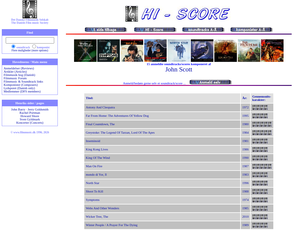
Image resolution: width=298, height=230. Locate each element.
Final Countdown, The (100, 124)
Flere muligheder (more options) (29, 50)
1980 (245, 124)
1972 (245, 107)
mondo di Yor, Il (96, 174)
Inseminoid (93, 141)
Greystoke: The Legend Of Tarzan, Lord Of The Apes (120, 132)
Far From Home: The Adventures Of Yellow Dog (117, 115)
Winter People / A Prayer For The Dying (112, 225)
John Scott (178, 69)
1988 (245, 191)
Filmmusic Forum (15, 78)
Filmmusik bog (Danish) (19, 75)
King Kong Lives (97, 149)
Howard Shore (29, 116)
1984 (245, 132)
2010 (245, 216)
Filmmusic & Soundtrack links (23, 81)
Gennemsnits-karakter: (261, 98)
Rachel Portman (30, 112)
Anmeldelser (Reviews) (19, 68)
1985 (245, 208)
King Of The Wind (98, 157)
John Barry (18, 109)
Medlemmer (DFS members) (22, 91)
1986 (245, 149)
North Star (92, 183)
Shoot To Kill (94, 191)
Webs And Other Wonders (102, 208)
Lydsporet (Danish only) (19, 88)
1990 (245, 157)
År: (244, 98)
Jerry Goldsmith (38, 109)
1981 (245, 141)
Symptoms (93, 199)
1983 (245, 174)
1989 (245, 225)
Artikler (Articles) (15, 71)
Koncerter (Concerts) (29, 122)
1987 (245, 166)
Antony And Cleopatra (100, 107)
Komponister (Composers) (21, 84)
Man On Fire (94, 166)
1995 (245, 115)
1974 (245, 199)
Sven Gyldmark (30, 119)
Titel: (89, 98)
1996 (245, 183)
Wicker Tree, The (97, 216)
